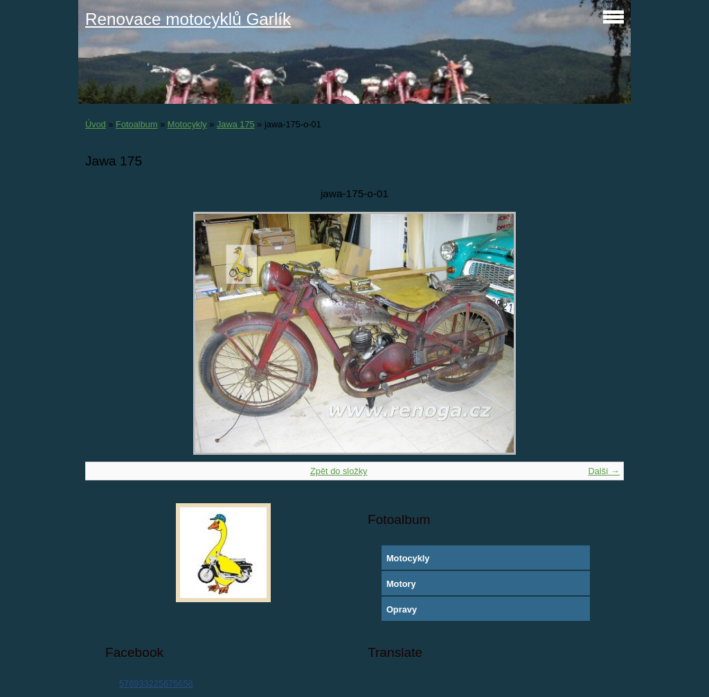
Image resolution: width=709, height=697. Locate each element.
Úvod (95, 124)
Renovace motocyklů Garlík (188, 19)
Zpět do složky (339, 471)
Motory (401, 584)
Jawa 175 (236, 124)
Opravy (401, 609)
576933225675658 (156, 683)
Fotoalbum (136, 124)
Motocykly (187, 124)
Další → (604, 471)
